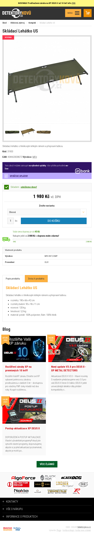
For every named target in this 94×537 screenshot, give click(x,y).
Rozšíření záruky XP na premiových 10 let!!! (18, 368)
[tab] (12, 278)
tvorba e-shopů (68, 530)
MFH (35, 156)
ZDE (73, 3)
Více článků (47, 464)
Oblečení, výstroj (17, 23)
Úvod (4, 23)
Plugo (59, 530)
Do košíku (54, 220)
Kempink (32, 23)
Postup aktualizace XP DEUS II (22, 428)
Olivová (12, 212)
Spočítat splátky (19, 176)
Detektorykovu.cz (84, 527)
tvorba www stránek (83, 530)
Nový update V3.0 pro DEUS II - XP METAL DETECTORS (68, 368)
